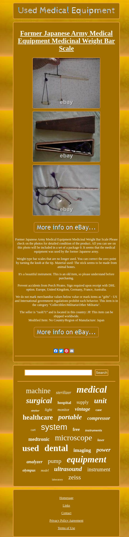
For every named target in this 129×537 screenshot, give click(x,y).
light (48, 409)
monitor (63, 410)
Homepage (66, 498)
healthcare (38, 417)
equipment (86, 459)
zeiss (74, 477)
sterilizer (63, 392)
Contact (66, 513)
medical (92, 389)
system (54, 427)
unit (100, 400)
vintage (82, 409)
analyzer (35, 461)
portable (70, 417)
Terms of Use (66, 528)
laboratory (57, 479)
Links (66, 505)
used (30, 448)
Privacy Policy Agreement (66, 520)
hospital (64, 402)
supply (83, 402)
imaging (82, 450)
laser (100, 440)
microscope (73, 437)
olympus (29, 470)
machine (38, 391)
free (76, 429)
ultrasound (68, 469)
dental (56, 448)
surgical (39, 400)
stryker (35, 410)
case (98, 410)
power (103, 450)
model (45, 470)
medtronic (39, 439)
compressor (98, 418)
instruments (93, 430)
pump (54, 461)
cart (33, 430)
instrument (98, 469)
